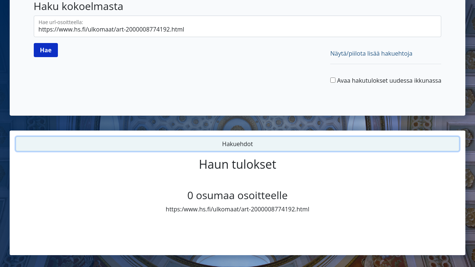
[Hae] (46, 50)
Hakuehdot (237, 144)
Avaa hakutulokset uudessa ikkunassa (389, 80)
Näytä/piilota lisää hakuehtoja (371, 53)
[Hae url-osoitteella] (238, 26)
